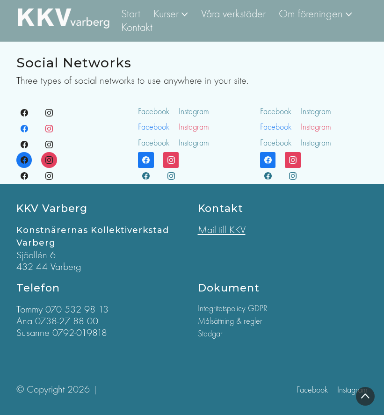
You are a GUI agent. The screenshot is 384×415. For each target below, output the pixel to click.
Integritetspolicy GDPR (232, 308)
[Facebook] (24, 113)
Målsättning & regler (230, 321)
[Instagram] (49, 113)
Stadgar (210, 334)
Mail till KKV (222, 230)
